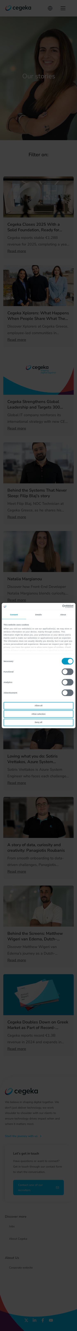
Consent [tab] (14, 614)
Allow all (39, 706)
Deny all (38, 722)
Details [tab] (38, 614)
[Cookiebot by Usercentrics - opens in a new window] (56, 606)
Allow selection (38, 714)
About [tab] (63, 614)
